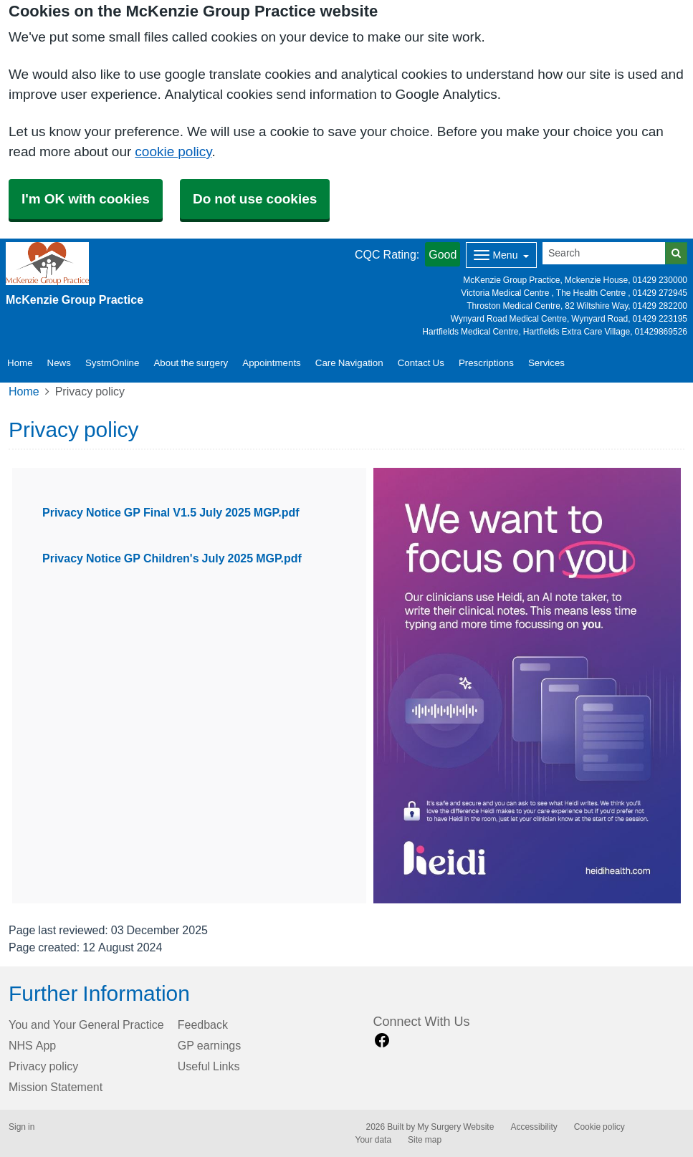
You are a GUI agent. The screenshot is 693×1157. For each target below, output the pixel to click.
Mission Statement (55, 1087)
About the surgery (190, 363)
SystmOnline (112, 363)
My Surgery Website (455, 1127)
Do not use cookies (255, 199)
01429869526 (661, 331)
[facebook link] (382, 1041)
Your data (373, 1140)
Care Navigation (349, 363)
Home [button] (20, 363)
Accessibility (533, 1127)
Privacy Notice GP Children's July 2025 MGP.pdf (172, 558)
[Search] (604, 253)
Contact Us (421, 363)
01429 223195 (660, 319)
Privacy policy (43, 1066)
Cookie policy (599, 1127)
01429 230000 (660, 280)
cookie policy (173, 151)
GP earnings (210, 1045)
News (59, 363)
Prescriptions (486, 363)
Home (24, 391)
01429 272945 (660, 293)
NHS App (32, 1045)
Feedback (203, 1024)
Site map (424, 1140)
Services (546, 363)
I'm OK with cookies (85, 199)
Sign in (21, 1127)
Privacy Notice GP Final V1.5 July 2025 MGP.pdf (171, 512)
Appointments (271, 363)
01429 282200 (660, 306)
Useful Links (209, 1066)
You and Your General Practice (86, 1024)
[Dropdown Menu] (501, 255)
